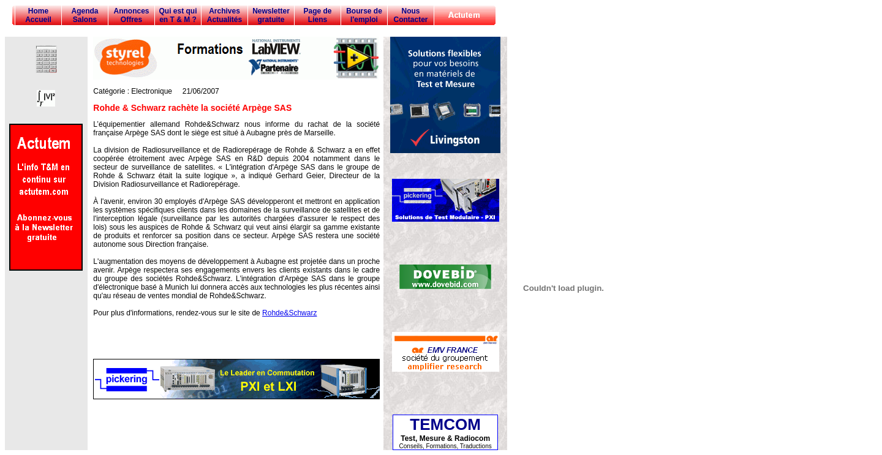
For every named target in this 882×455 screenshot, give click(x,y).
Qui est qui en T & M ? (178, 15)
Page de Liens (317, 15)
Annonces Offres (131, 15)
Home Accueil (38, 15)
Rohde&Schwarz (289, 313)
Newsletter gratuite (271, 15)
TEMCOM (445, 424)
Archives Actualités (224, 15)
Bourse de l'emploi (364, 15)
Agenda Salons (84, 15)
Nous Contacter (410, 15)
